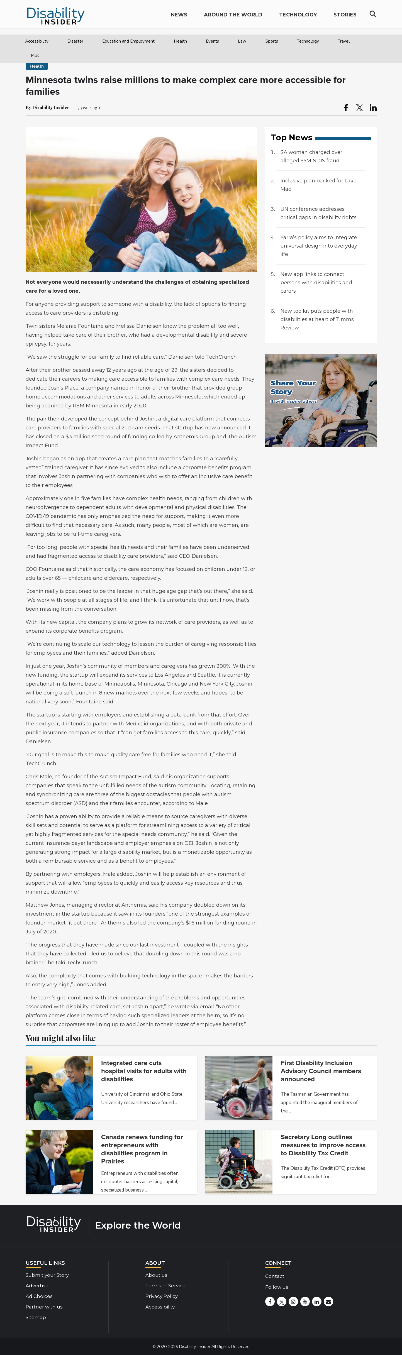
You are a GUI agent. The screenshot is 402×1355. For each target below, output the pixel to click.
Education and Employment (128, 41)
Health (180, 41)
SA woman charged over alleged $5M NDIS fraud (311, 156)
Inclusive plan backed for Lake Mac (319, 185)
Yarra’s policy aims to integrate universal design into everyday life (319, 245)
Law (242, 41)
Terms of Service (165, 1285)
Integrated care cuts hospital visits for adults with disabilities (144, 1071)
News (179, 18)
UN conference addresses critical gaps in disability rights (319, 213)
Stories (345, 18)
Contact (274, 1276)
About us (156, 1275)
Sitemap (36, 1317)
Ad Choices (39, 1296)
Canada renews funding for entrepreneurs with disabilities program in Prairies (142, 1149)
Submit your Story (47, 1275)
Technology (308, 41)
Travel (344, 41)
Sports (271, 41)
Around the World (233, 18)
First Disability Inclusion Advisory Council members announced (321, 1071)
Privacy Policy (161, 1296)
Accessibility (36, 41)
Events (212, 41)
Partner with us (44, 1307)
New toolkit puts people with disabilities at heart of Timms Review (317, 319)
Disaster (75, 41)
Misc (35, 55)
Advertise (37, 1285)
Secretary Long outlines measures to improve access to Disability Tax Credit (323, 1145)
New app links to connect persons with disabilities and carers (316, 282)
